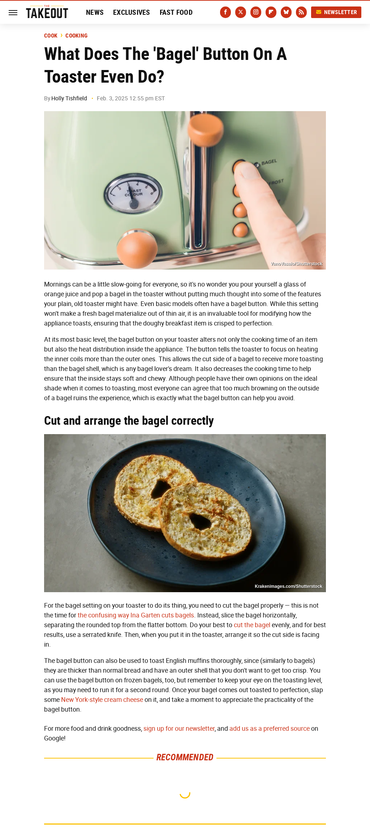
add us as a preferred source (269, 729)
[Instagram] (255, 12)
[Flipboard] (271, 12)
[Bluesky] (286, 12)
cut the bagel (252, 625)
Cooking (76, 36)
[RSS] (301, 12)
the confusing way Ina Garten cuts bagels (136, 615)
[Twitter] (240, 12)
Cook (50, 36)
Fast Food (176, 12)
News (95, 12)
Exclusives (131, 12)
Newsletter (336, 12)
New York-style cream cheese (102, 700)
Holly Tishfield (69, 98)
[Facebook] (225, 12)
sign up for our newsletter (179, 729)
